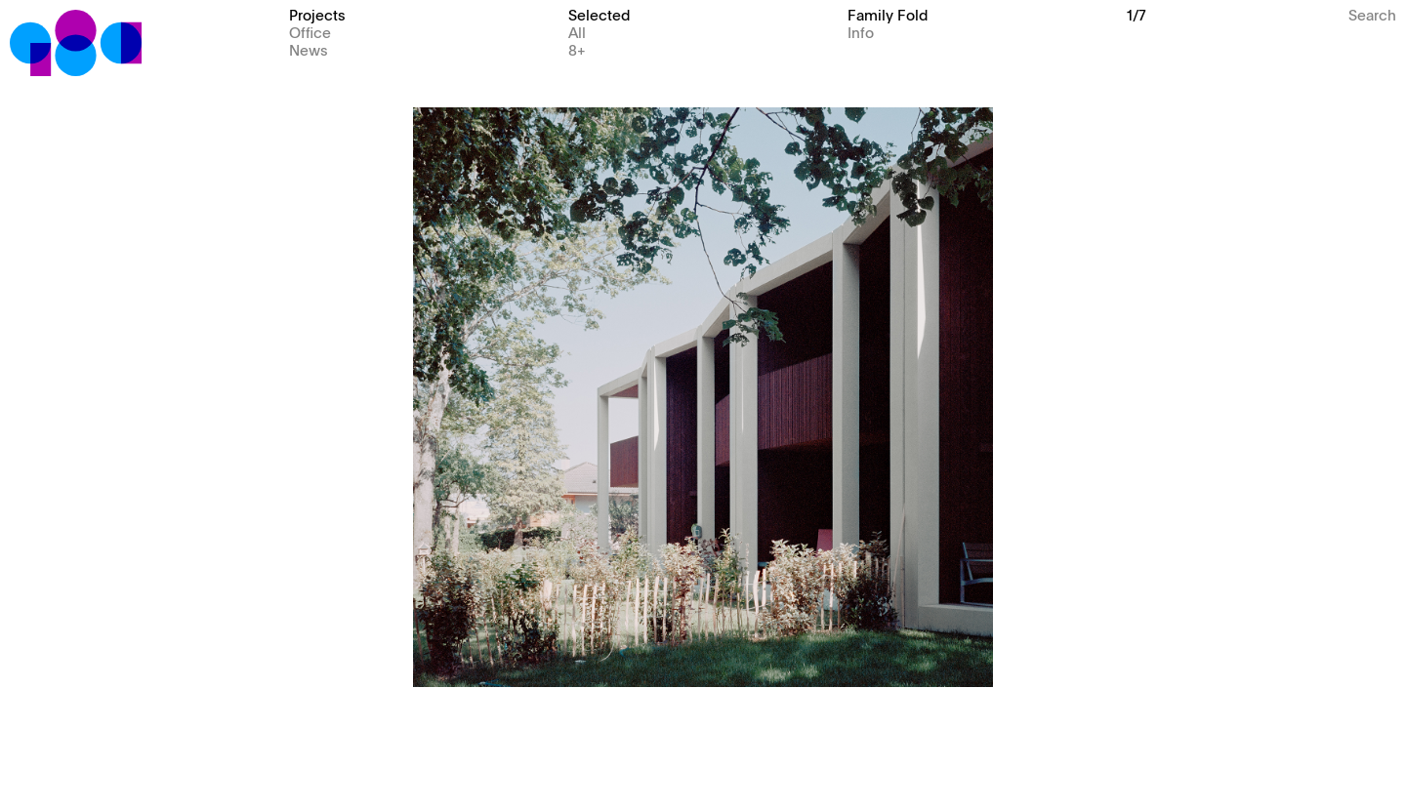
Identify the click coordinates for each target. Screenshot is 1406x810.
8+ (577, 49)
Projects (317, 14)
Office (310, 31)
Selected (599, 14)
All (577, 31)
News (308, 49)
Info (861, 31)
